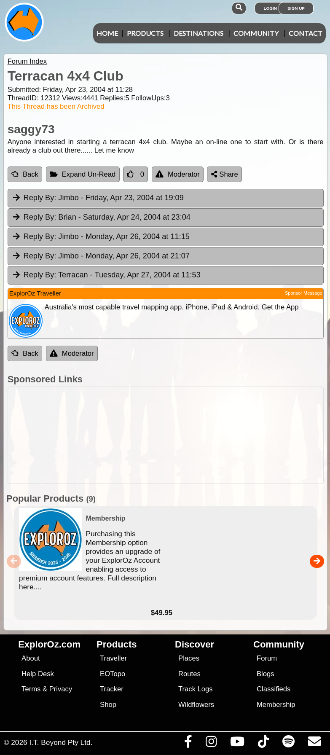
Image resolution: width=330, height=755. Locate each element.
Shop (108, 705)
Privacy (60, 689)
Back (24, 174)
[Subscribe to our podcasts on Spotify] (288, 743)
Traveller (113, 658)
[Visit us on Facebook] (188, 743)
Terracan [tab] (106, 275)
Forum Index (27, 61)
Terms (30, 689)
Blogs (265, 674)
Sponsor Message (303, 293)
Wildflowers (196, 705)
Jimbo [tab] (98, 198)
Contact (305, 33)
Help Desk (37, 674)
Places (188, 658)
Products (145, 33)
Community (256, 33)
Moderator (178, 174)
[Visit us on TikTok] (263, 743)
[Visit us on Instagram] (211, 743)
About (30, 658)
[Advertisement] (169, 435)
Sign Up (296, 8)
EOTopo (112, 674)
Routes (189, 674)
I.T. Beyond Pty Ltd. (60, 742)
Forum (267, 658)
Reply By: (40, 197)
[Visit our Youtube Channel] (237, 743)
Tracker (111, 689)
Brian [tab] (101, 217)
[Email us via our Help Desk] (314, 743)
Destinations (198, 33)
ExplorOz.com (49, 644)
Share (224, 174)
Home (107, 33)
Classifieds (273, 689)
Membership (276, 705)
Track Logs (195, 689)
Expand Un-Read (83, 174)
